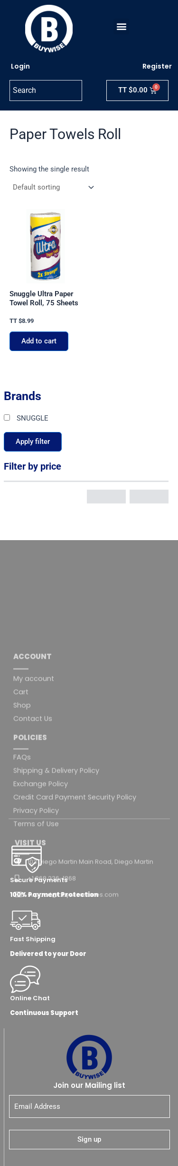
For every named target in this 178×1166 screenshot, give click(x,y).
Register (157, 66)
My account (33, 770)
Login (20, 66)
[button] (121, 26)
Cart (20, 783)
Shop (22, 797)
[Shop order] (52, 187)
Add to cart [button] (38, 341)
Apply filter (33, 441)
